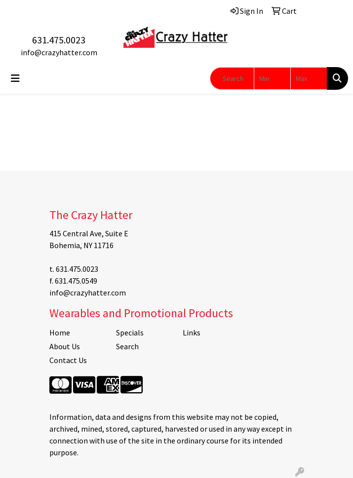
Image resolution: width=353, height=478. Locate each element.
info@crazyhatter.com (59, 52)
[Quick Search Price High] (308, 78)
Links (191, 332)
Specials (130, 332)
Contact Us (68, 360)
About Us (64, 346)
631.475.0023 (58, 40)
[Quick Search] (232, 78)
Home (59, 332)
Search (127, 346)
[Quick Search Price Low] (272, 78)
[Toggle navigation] (15, 78)
